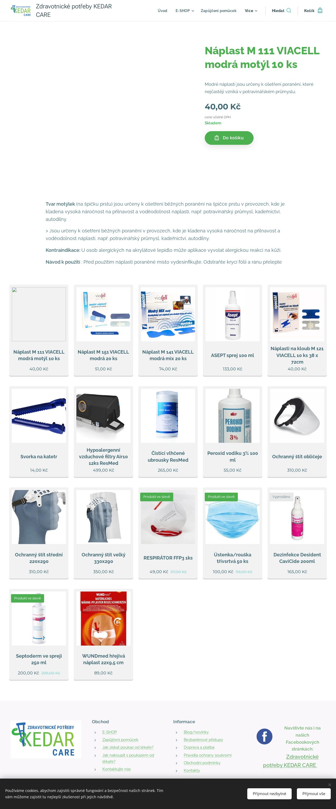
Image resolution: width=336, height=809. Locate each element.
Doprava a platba (199, 747)
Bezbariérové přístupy (203, 739)
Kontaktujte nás (116, 769)
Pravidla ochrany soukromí (208, 755)
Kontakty (192, 770)
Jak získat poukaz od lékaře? (128, 747)
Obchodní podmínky (202, 762)
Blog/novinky (196, 732)
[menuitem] (160, 10)
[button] (281, 10)
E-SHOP (109, 732)
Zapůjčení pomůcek (120, 739)
